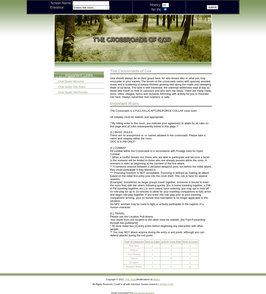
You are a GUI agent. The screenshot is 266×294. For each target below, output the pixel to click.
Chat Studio (131, 279)
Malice (156, 279)
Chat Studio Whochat (71, 81)
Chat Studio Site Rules (71, 86)
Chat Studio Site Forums (73, 92)
